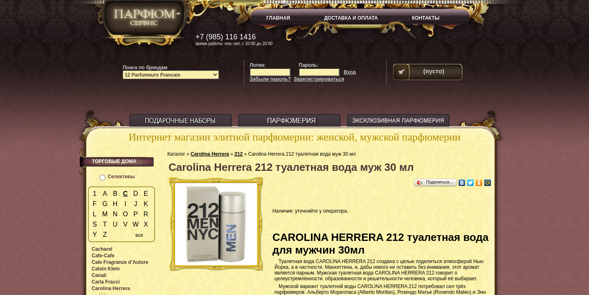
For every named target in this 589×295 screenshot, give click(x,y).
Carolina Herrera (210, 154)
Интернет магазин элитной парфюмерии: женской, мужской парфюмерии (294, 137)
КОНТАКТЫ (425, 18)
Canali (99, 275)
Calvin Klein (106, 269)
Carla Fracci (106, 282)
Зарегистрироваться (319, 79)
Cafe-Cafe (103, 256)
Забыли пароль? (270, 79)
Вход (350, 72)
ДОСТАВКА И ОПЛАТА (351, 18)
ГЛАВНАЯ (278, 18)
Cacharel (102, 249)
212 (238, 154)
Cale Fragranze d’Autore (120, 262)
